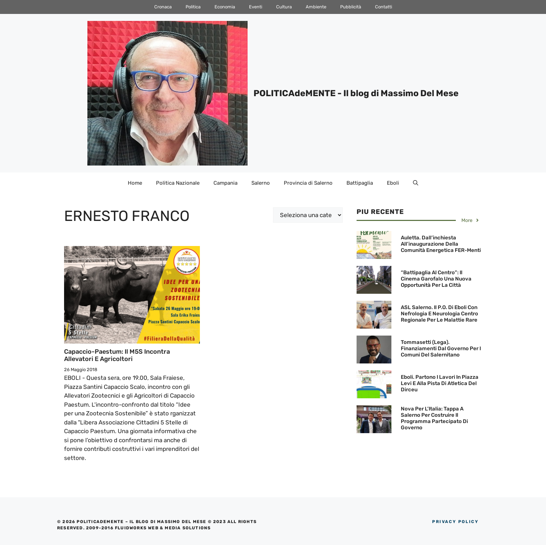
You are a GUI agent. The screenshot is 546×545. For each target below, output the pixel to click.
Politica (193, 6)
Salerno (260, 183)
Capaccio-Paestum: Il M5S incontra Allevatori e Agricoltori (117, 355)
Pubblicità (350, 6)
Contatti (383, 6)
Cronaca (163, 6)
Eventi (255, 6)
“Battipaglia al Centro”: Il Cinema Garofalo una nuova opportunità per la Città (436, 278)
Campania (225, 183)
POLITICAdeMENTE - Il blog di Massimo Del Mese (356, 93)
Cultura (284, 6)
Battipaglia (359, 183)
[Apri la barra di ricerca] (415, 182)
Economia (224, 6)
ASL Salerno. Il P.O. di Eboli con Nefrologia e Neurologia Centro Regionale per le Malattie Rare (439, 313)
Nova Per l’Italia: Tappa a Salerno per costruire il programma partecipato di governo (434, 418)
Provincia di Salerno (308, 183)
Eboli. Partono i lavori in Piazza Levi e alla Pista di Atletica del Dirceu (439, 383)
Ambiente (316, 6)
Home (135, 183)
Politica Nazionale (178, 183)
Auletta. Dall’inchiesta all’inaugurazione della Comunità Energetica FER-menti (441, 244)
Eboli (393, 183)
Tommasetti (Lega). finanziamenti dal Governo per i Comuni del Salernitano (441, 348)
